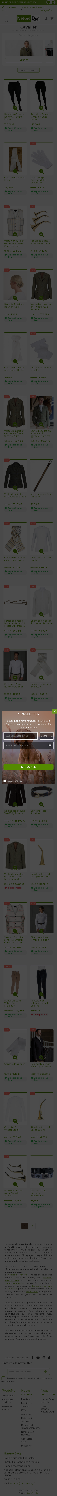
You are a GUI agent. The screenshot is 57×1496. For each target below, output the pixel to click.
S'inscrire (28, 766)
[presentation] (26, 757)
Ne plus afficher (14, 781)
